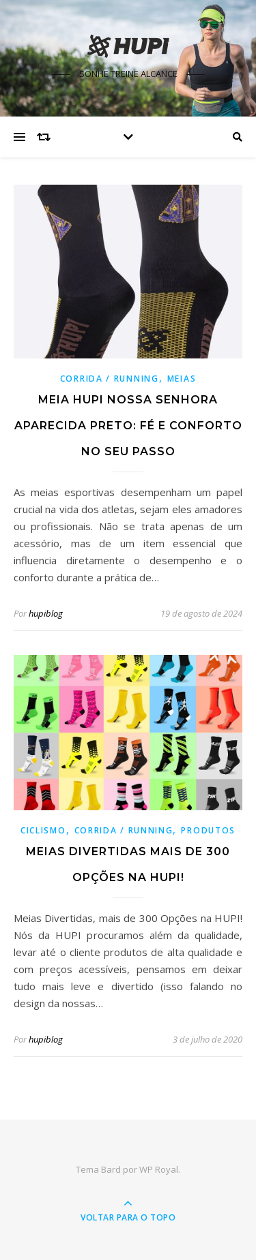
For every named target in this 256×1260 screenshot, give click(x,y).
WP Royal (158, 1169)
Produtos (208, 830)
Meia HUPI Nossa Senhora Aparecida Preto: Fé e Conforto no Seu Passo (128, 425)
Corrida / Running (109, 378)
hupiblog (46, 613)
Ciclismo (43, 830)
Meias (182, 378)
